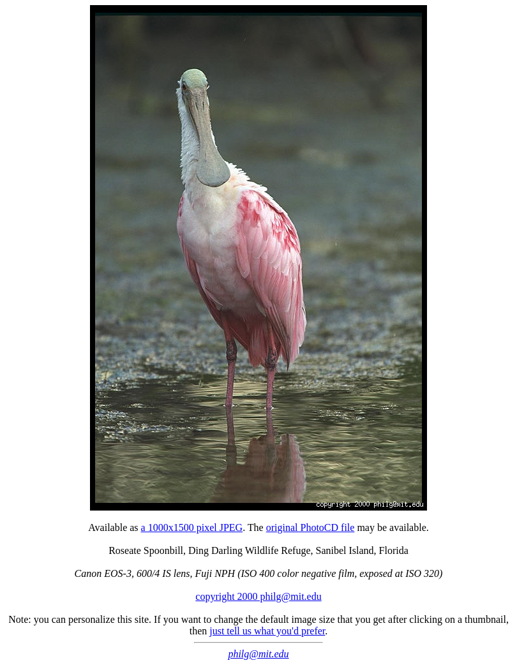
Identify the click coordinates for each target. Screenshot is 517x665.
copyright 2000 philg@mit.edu (258, 596)
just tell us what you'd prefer (267, 630)
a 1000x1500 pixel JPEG (192, 527)
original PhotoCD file (310, 527)
